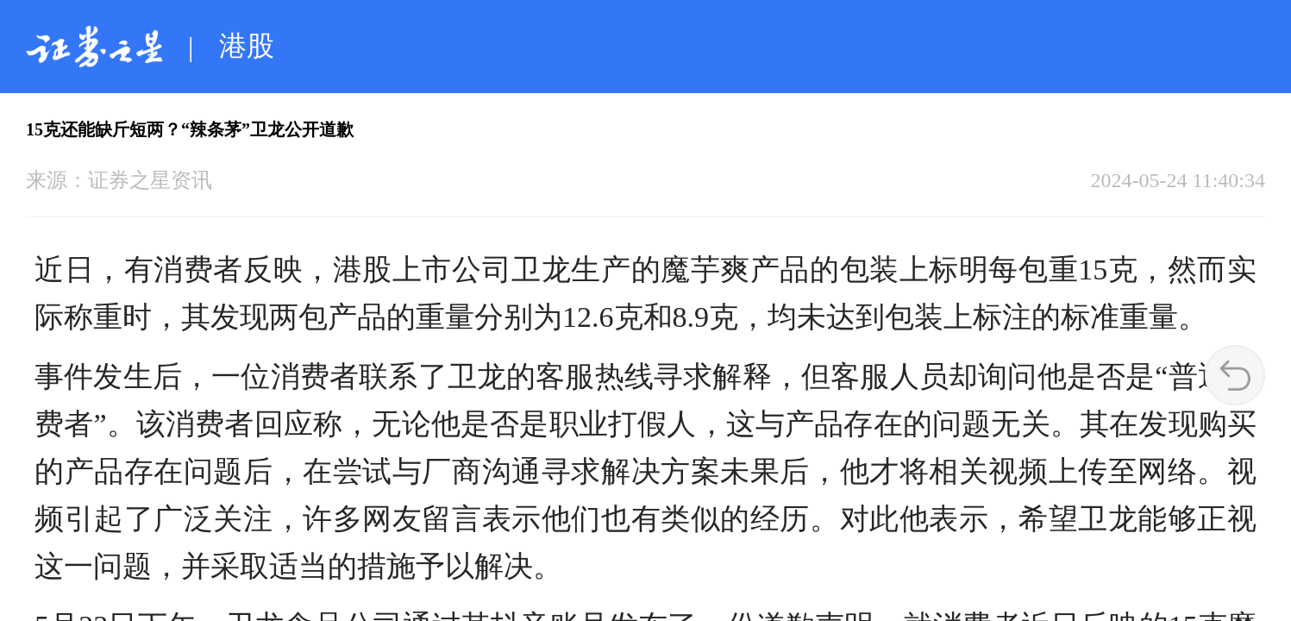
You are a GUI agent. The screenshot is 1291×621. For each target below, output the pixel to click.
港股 (246, 45)
